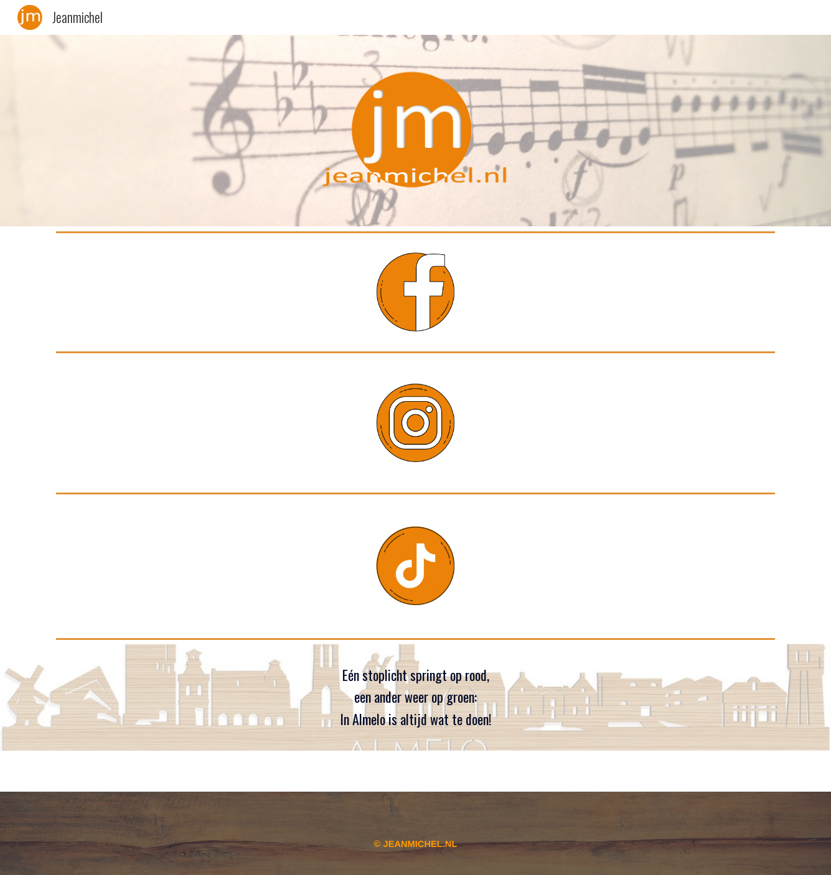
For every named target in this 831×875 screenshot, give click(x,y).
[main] (415, 697)
